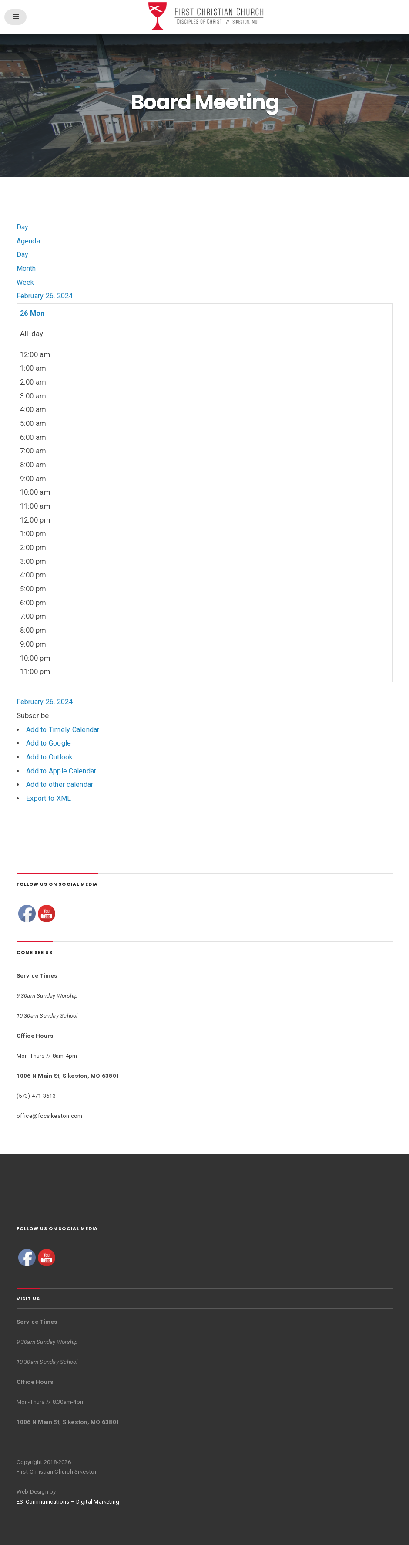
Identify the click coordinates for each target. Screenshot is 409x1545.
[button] (33, 716)
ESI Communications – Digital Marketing (70, 1502)
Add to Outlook (51, 758)
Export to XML (49, 799)
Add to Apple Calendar (63, 771)
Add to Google (50, 744)
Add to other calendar (63, 785)
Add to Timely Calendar (65, 730)
